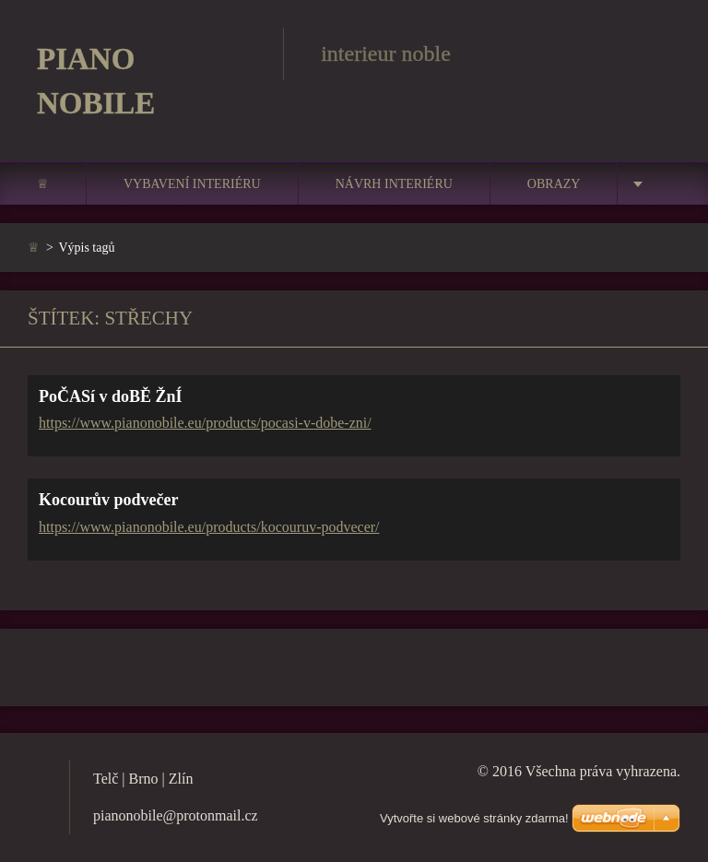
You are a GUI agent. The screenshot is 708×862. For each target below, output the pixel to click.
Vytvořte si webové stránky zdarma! (474, 818)
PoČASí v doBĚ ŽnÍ (111, 396)
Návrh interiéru (394, 184)
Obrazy (554, 184)
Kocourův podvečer (108, 499)
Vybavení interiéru (192, 184)
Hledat (660, 53)
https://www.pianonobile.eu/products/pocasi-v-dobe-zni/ (205, 423)
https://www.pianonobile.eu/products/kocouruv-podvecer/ (209, 527)
